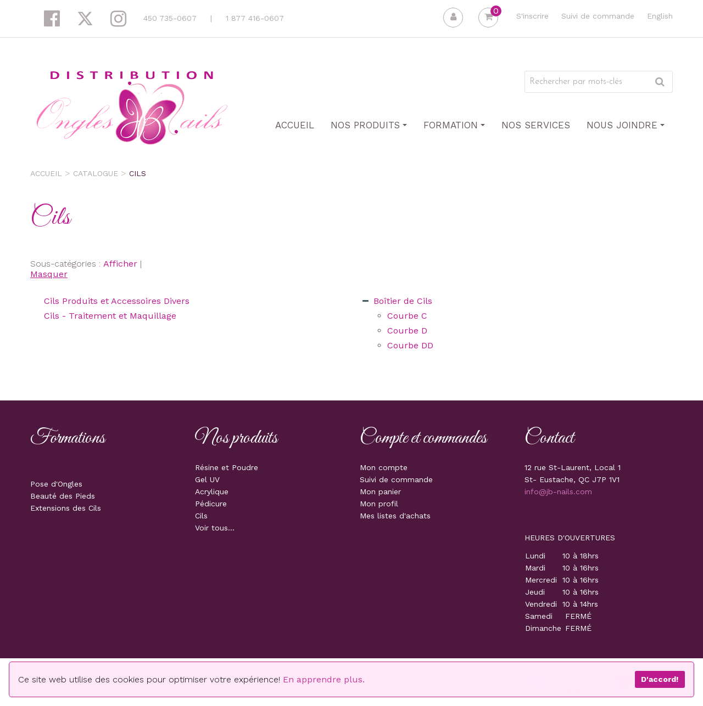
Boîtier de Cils (402, 301)
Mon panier (380, 491)
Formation (454, 125)
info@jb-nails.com (558, 491)
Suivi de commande (597, 16)
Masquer (49, 274)
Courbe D (407, 330)
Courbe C (407, 315)
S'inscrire (532, 16)
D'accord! (659, 679)
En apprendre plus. (324, 679)
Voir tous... (215, 527)
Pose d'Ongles (56, 483)
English (660, 16)
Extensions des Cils (65, 508)
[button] (488, 17)
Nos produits (369, 125)
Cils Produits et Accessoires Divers (116, 301)
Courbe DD (410, 345)
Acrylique (211, 491)
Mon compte (384, 467)
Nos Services (535, 125)
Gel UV (207, 479)
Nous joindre (626, 125)
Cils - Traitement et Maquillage (110, 315)
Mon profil (379, 503)
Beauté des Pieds (62, 496)
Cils (201, 515)
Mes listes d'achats (395, 515)
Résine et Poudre (226, 467)
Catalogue (95, 173)
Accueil (294, 125)
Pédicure (211, 503)
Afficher (120, 263)
